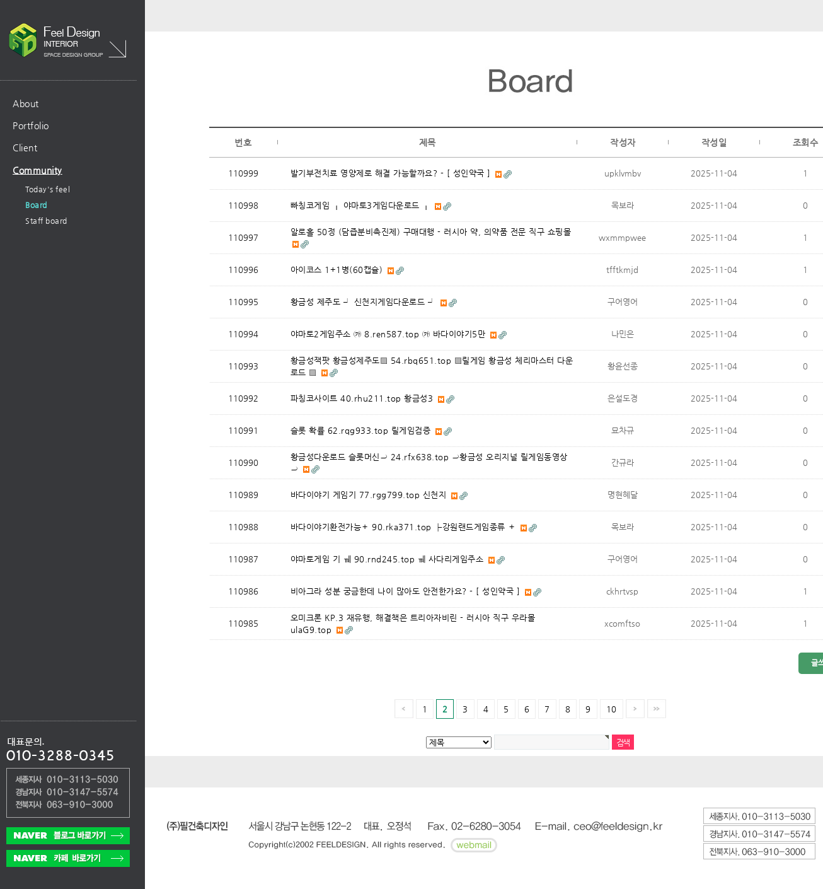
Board (36, 204)
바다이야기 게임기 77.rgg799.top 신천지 (370, 494)
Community (37, 170)
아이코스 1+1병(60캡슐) (338, 269)
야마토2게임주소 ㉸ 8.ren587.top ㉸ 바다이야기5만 (389, 334)
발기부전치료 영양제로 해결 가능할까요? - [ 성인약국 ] (392, 173)
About (26, 103)
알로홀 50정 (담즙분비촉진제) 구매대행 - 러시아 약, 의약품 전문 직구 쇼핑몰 (431, 231)
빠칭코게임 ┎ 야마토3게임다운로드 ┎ (362, 205)
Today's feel (47, 189)
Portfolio (31, 125)
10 (611, 709)
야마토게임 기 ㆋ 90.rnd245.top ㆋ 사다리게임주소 (388, 559)
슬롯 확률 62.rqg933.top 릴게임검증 (362, 430)
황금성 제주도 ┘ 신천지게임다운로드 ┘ (365, 301)
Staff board (46, 220)
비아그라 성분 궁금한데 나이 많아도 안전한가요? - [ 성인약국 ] (407, 591)
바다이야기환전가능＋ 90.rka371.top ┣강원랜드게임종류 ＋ (405, 527)
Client (25, 147)
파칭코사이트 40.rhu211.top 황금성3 (363, 398)
